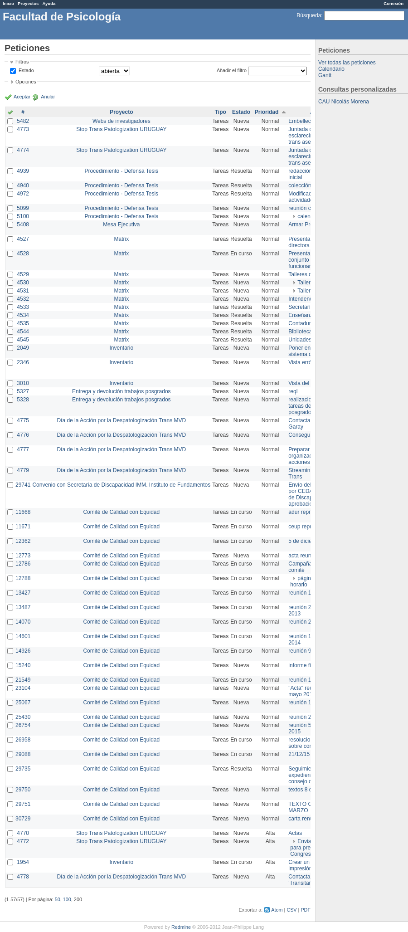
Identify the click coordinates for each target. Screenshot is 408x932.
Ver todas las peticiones (347, 62)
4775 (23, 420)
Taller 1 (306, 282)
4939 (23, 171)
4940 (23, 185)
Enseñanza (302, 315)
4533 (23, 307)
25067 (22, 702)
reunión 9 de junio (309, 651)
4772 (23, 841)
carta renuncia (305, 818)
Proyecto (121, 112)
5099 (23, 208)
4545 (23, 340)
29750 (22, 789)
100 (67, 899)
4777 (23, 449)
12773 (22, 555)
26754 (22, 725)
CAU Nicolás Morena (343, 101)
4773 (23, 129)
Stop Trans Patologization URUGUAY (121, 129)
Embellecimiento (308, 121)
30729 (22, 818)
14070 (22, 622)
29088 (22, 754)
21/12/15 (299, 754)
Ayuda (48, 3)
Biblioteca (300, 331)
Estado (26, 70)
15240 (22, 665)
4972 (23, 193)
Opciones (25, 81)
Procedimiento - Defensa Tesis (122, 171)
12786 (22, 564)
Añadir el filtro (232, 70)
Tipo (220, 112)
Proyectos (28, 3)
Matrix (121, 239)
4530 (23, 282)
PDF (306, 909)
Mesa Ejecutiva (121, 224)
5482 (23, 121)
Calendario (331, 69)
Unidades (299, 340)
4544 (23, 331)
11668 (22, 512)
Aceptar (22, 96)
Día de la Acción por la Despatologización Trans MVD (121, 420)
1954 (23, 862)
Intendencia (302, 299)
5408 (23, 224)
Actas (295, 833)
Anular (48, 96)
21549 (22, 680)
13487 (22, 607)
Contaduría (301, 323)
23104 (22, 688)
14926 (22, 651)
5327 (23, 391)
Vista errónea (304, 362)
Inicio (8, 3)
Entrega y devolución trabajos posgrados (121, 391)
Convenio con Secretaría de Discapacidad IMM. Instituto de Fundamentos (121, 485)
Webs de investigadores (121, 121)
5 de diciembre (306, 541)
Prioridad (267, 112)
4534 (23, 315)
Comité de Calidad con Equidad (121, 512)
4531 (23, 291)
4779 (23, 470)
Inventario (121, 348)
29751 (22, 804)
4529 (23, 274)
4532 (23, 299)
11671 (22, 526)
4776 (23, 435)
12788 (22, 578)
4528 (23, 253)
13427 (22, 593)
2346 (23, 362)
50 (57, 899)
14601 (22, 636)
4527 (23, 239)
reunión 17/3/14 (307, 593)
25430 (22, 717)
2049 (23, 348)
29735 (22, 769)
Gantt (324, 75)
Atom (276, 909)
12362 (22, 541)
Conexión (393, 3)
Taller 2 (306, 291)
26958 (22, 740)
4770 (23, 833)
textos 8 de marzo (309, 789)
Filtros (22, 61)
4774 (23, 150)
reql (292, 391)
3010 (23, 383)
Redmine (181, 927)
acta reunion (303, 555)
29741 (22, 485)
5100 (23, 216)
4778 (23, 876)
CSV (291, 909)
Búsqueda (308, 15)
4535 (23, 323)
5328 (23, 399)
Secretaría (300, 307)
